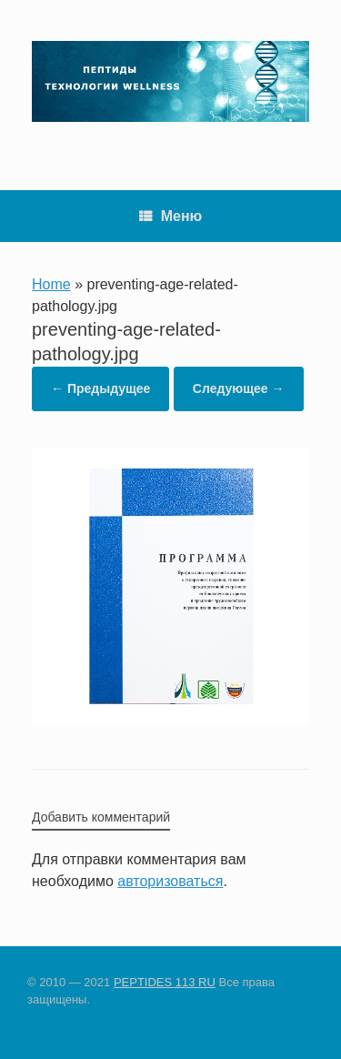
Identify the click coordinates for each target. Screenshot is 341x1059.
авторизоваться (170, 881)
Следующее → (239, 388)
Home (51, 284)
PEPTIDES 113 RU (165, 982)
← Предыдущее (100, 388)
